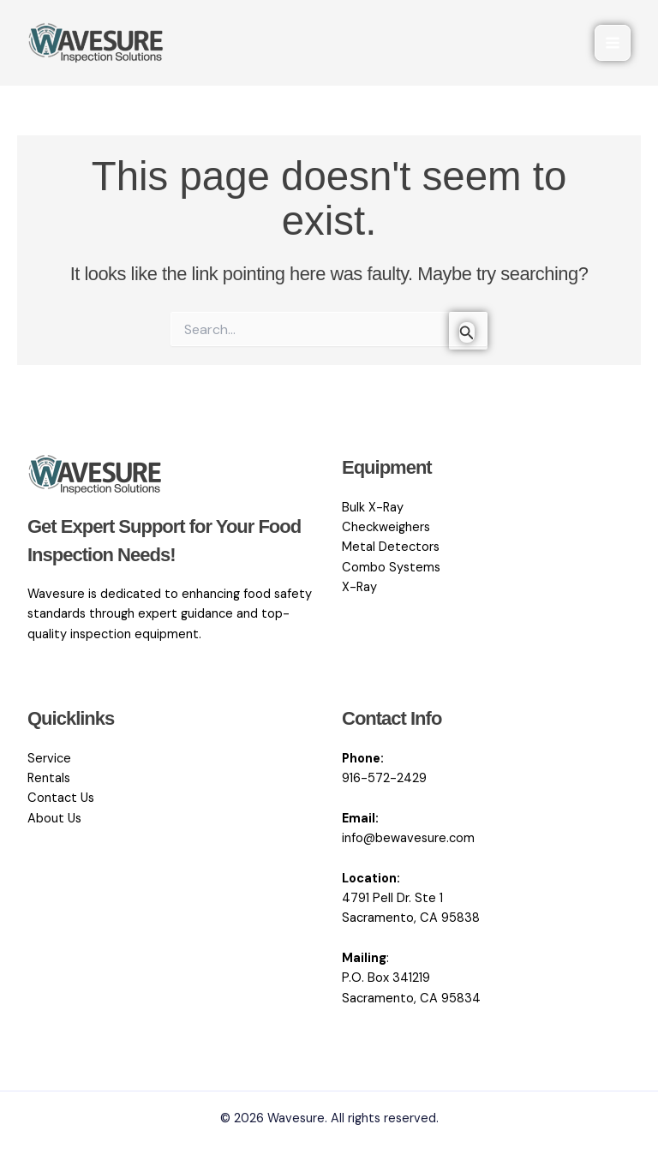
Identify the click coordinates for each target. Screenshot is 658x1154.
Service (49, 758)
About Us (54, 818)
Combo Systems (391, 567)
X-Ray (359, 587)
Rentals (48, 778)
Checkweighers (386, 527)
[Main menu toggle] (613, 43)
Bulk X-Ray (373, 507)
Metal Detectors (391, 547)
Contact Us (60, 798)
